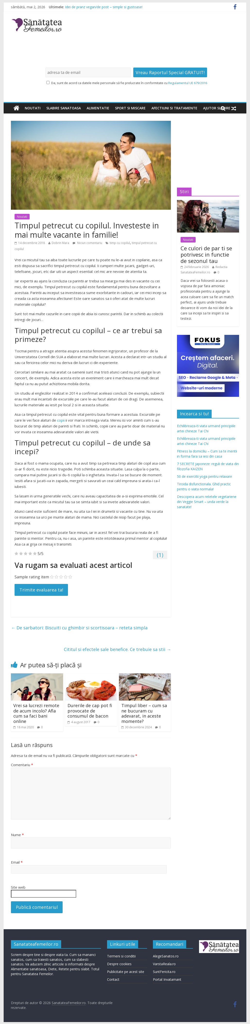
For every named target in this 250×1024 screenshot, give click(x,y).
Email (17, 862)
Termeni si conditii (121, 956)
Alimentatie (98, 108)
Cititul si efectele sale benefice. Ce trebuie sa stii (117, 649)
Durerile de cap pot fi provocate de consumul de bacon (89, 711)
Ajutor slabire (216, 108)
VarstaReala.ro (164, 964)
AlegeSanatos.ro (166, 956)
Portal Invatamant (167, 979)
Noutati (33, 108)
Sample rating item (32, 577)
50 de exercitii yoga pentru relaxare (204, 476)
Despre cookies (119, 964)
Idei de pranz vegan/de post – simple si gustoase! (103, 7)
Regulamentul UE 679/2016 (187, 83)
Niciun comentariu (87, 243)
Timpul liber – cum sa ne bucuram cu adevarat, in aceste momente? (144, 713)
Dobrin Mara (60, 243)
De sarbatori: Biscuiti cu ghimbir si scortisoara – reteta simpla (79, 628)
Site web (18, 887)
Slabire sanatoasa (63, 108)
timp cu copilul (120, 243)
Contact (113, 979)
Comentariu (22, 764)
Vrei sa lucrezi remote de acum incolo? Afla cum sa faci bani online (36, 713)
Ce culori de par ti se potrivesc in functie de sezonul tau (206, 254)
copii (61, 420)
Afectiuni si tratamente (174, 108)
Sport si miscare (130, 108)
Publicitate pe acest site (125, 971)
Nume (17, 834)
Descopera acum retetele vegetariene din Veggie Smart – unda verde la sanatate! (206, 501)
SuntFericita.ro (164, 971)
